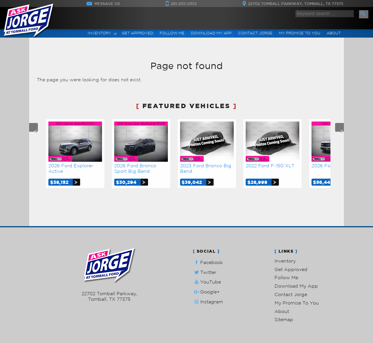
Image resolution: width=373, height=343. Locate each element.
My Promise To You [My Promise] (299, 33)
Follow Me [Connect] (172, 33)
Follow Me (286, 277)
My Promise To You (297, 302)
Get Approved (291, 269)
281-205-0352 (109, 288)
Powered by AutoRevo (126, 308)
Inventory (285, 260)
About (282, 311)
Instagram (208, 301)
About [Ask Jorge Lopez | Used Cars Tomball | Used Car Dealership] (334, 33)
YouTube (207, 282)
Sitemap (284, 319)
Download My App (211, 33)
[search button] (363, 14)
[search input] (324, 13)
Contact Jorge (291, 294)
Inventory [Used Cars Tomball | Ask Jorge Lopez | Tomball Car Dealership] (99, 33)
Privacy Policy (156, 308)
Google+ (206, 291)
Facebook (208, 262)
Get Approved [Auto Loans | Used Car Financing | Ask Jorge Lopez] (137, 33)
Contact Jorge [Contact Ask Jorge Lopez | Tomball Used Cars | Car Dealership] (255, 33)
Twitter (204, 272)
